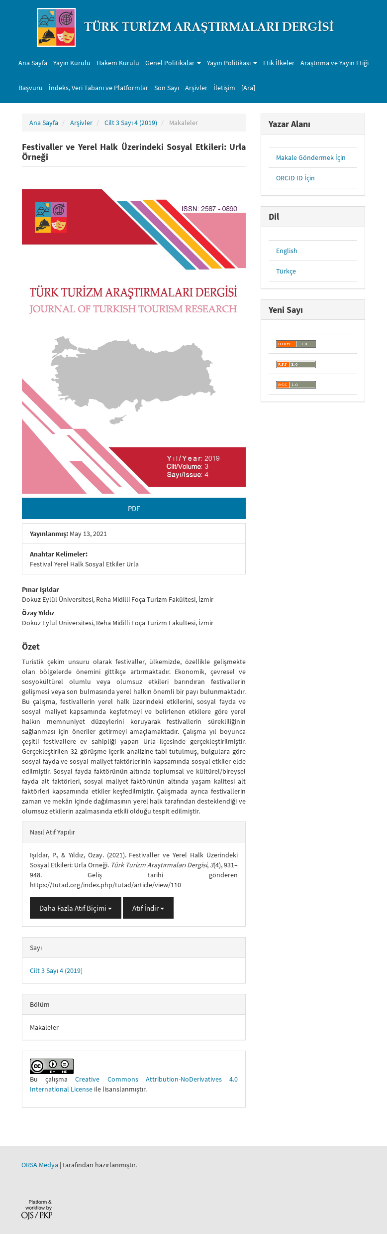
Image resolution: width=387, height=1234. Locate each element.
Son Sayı (166, 87)
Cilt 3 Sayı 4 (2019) (130, 122)
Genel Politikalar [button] (173, 62)
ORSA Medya (39, 1164)
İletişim (224, 87)
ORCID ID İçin (295, 177)
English (286, 250)
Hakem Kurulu (118, 62)
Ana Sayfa (32, 62)
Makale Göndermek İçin (311, 157)
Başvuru (30, 87)
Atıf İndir (148, 908)
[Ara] (248, 87)
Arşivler (196, 87)
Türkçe (286, 271)
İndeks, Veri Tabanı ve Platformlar (98, 87)
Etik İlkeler (278, 62)
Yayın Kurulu (72, 62)
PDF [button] (134, 508)
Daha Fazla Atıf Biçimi (75, 908)
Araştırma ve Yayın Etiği (334, 62)
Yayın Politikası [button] (232, 62)
